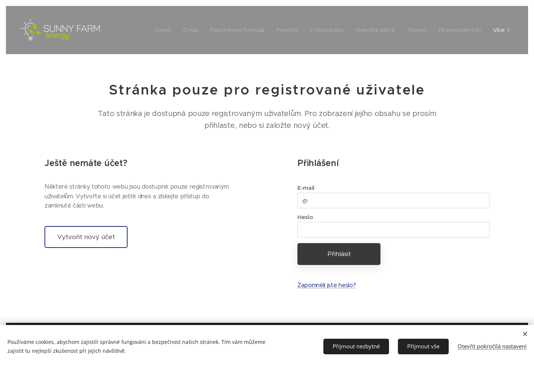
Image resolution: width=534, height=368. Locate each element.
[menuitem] (157, 30)
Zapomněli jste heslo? (326, 285)
